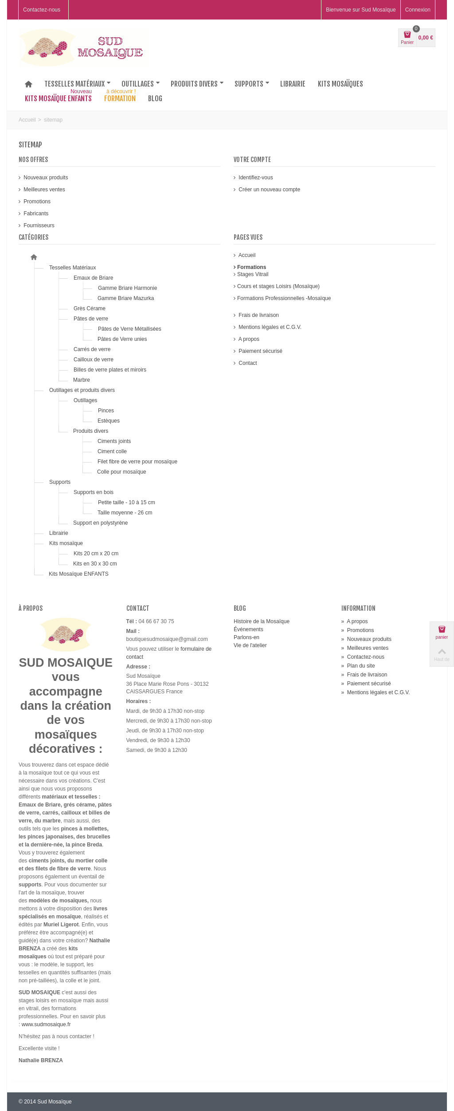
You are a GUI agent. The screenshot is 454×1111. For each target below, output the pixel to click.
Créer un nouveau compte (268, 189)
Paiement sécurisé (259, 351)
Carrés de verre (93, 349)
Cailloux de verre (94, 359)
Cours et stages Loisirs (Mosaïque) (278, 286)
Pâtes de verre (91, 319)
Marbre (81, 380)
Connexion (418, 10)
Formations (251, 267)
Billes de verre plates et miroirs (110, 370)
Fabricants (35, 213)
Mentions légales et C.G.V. (269, 327)
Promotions (36, 201)
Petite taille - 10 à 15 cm (126, 502)
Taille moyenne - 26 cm (125, 513)
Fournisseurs (38, 225)
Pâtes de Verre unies (122, 339)
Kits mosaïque (66, 543)
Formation (120, 97)
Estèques (109, 421)
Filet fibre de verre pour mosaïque (137, 462)
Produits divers (197, 83)
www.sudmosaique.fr (46, 1024)
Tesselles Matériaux (72, 268)
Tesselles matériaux (77, 83)
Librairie (292, 83)
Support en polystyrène (100, 523)
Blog (155, 98)
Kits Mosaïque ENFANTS (79, 574)
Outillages (140, 83)
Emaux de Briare (93, 278)
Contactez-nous (41, 10)
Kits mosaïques (340, 83)
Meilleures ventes (43, 189)
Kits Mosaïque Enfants (59, 97)
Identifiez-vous (255, 177)
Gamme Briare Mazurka (126, 298)
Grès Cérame (90, 308)
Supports (252, 83)
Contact (247, 363)
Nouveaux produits (45, 177)
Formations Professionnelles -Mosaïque (284, 298)
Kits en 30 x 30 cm (95, 564)
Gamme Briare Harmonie (127, 288)
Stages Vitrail (252, 274)
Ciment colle (113, 451)
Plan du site (358, 666)
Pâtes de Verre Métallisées (129, 329)
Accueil (27, 120)
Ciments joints (115, 441)
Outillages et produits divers (82, 390)
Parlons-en (246, 637)
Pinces (106, 410)
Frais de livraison (258, 315)
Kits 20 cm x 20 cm (96, 553)
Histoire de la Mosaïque (262, 621)
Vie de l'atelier (250, 645)
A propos (248, 339)
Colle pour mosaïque (121, 472)
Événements (248, 629)
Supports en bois (94, 492)
